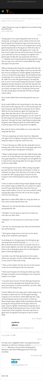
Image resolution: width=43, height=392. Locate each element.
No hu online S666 (32, 242)
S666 (3, 59)
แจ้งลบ (39, 35)
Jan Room (16, 19)
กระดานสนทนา (7, 19)
